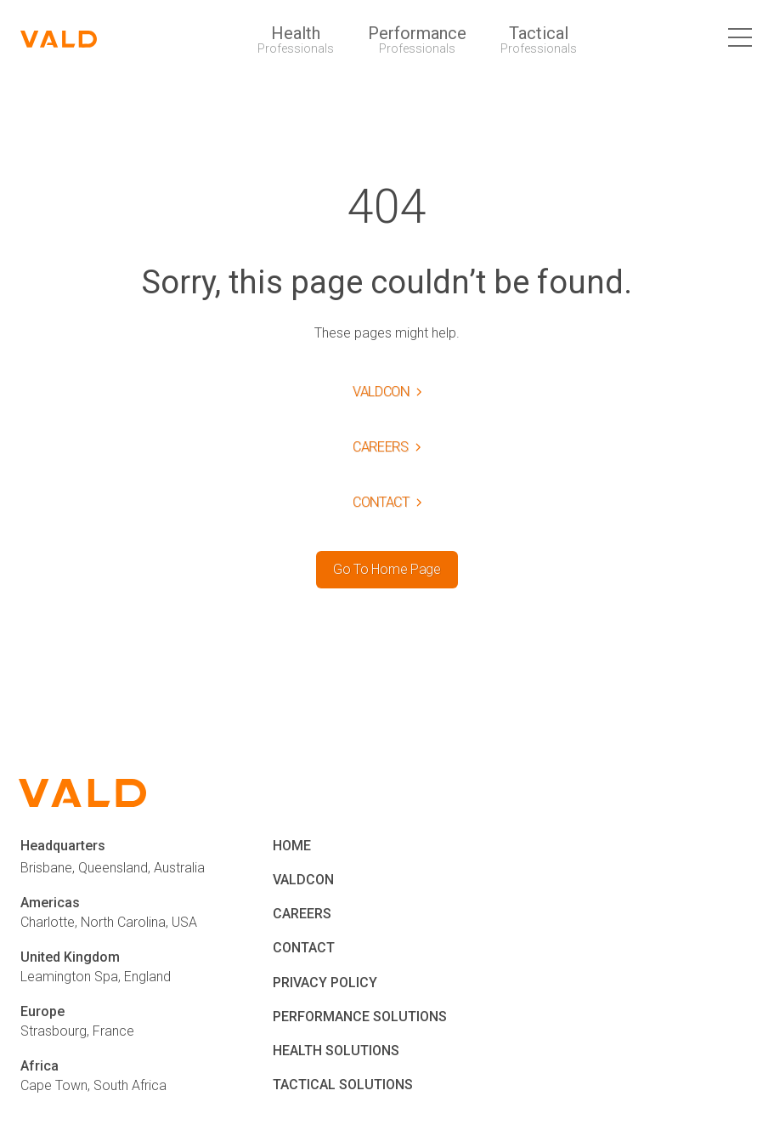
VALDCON (303, 880)
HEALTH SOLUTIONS (336, 1050)
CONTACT (304, 948)
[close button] (741, 38)
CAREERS (302, 914)
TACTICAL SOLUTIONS (343, 1084)
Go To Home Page (386, 569)
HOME (292, 846)
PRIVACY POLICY (325, 982)
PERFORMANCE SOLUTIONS (360, 1016)
